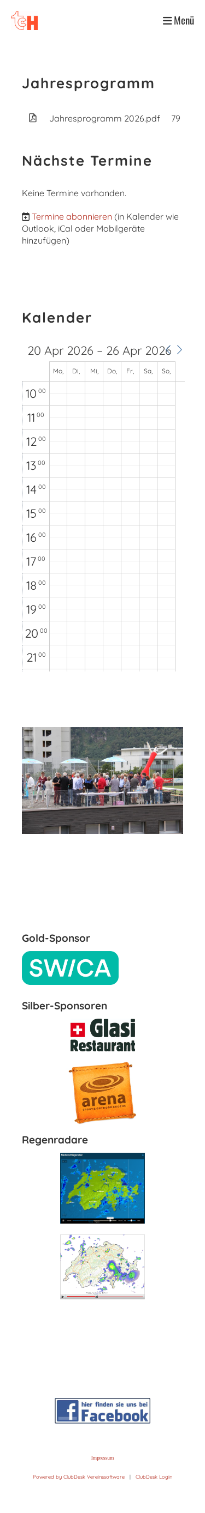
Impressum (102, 1458)
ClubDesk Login (154, 1477)
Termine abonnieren (72, 216)
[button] (167, 349)
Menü (178, 20)
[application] (103, 507)
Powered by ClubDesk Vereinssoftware (79, 1477)
